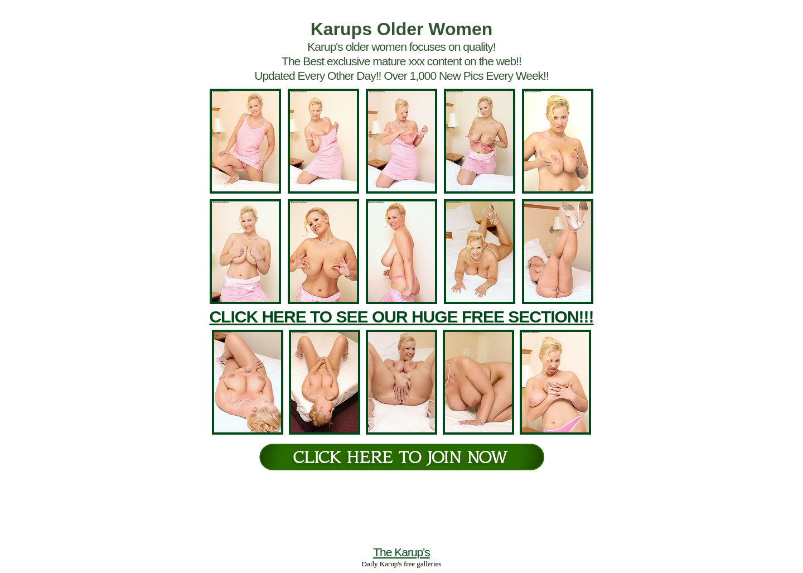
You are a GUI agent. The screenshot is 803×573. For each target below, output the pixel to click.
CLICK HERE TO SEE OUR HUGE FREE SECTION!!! (401, 316)
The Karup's (401, 552)
